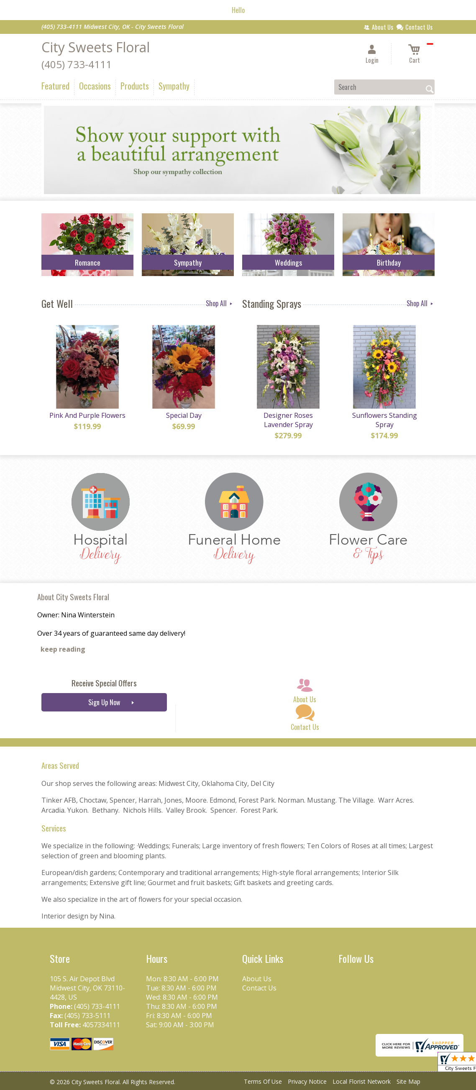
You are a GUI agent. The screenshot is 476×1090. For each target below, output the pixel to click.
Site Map (408, 1081)
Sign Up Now (104, 702)
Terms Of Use (263, 1081)
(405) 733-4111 (76, 64)
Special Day (184, 415)
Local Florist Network (362, 1081)
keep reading (63, 649)
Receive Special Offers (104, 683)
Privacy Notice (307, 1081)
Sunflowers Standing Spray (384, 420)
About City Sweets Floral (73, 596)
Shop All (220, 303)
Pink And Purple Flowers (87, 415)
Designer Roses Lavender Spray (288, 420)
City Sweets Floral (95, 47)
